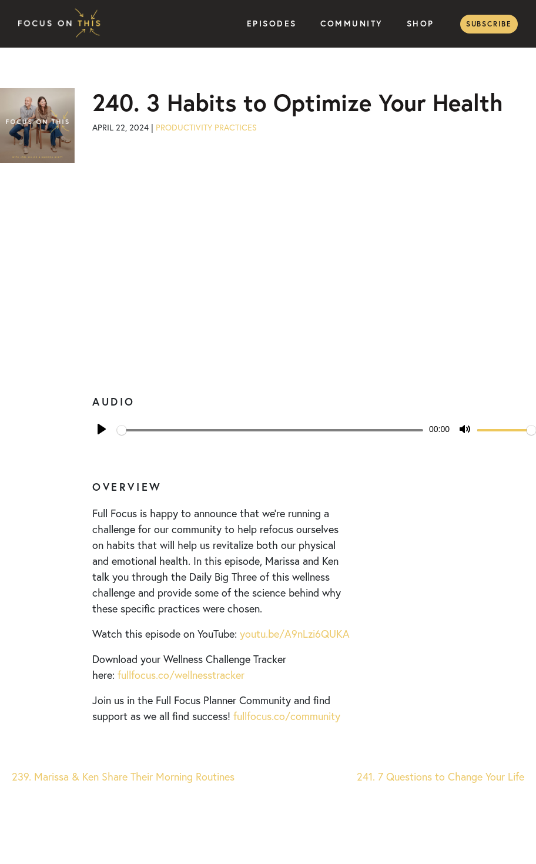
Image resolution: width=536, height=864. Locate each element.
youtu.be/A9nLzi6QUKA (295, 634)
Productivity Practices (206, 127)
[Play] (101, 429)
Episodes (272, 23)
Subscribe (489, 23)
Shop (420, 23)
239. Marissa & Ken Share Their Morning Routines (122, 776)
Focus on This (62, 24)
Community (351, 23)
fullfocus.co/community (286, 716)
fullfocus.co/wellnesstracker (181, 675)
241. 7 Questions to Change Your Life (442, 776)
